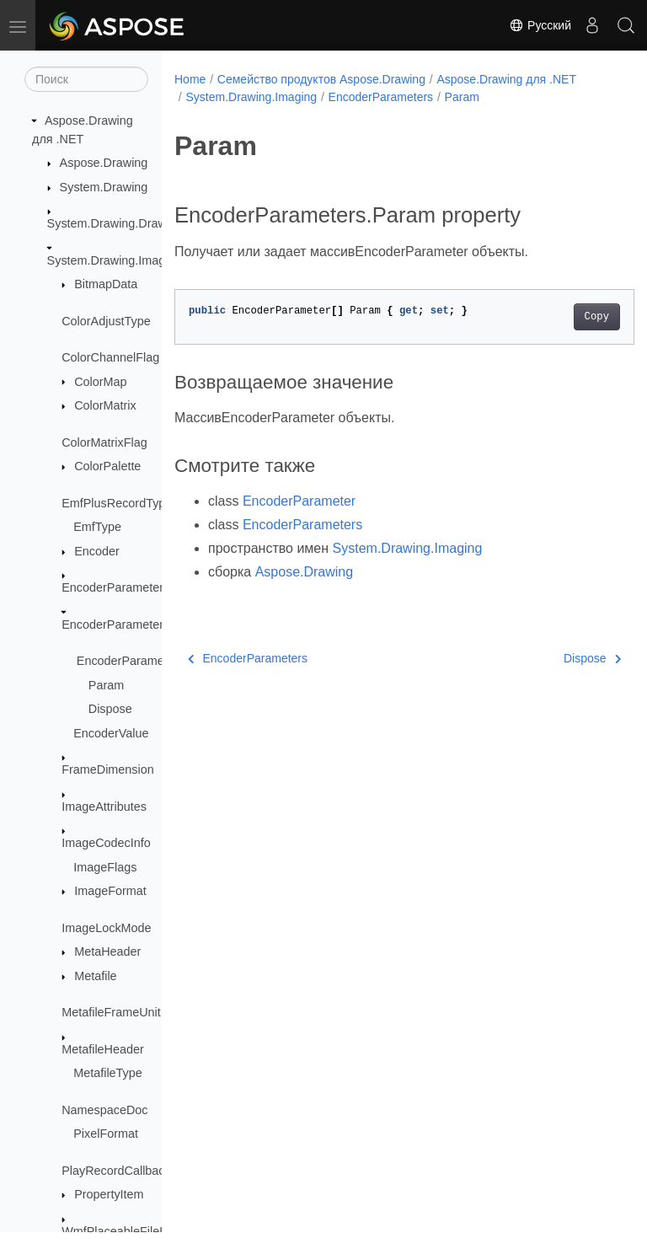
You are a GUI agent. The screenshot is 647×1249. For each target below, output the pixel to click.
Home (190, 79)
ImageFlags (104, 867)
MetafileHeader (102, 1049)
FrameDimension (107, 769)
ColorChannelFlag (110, 357)
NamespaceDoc (104, 1110)
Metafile (95, 976)
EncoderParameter (112, 587)
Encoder (97, 551)
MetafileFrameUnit (111, 1012)
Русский (540, 25)
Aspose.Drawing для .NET (506, 79)
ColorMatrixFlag (104, 442)
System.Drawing (104, 187)
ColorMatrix (105, 405)
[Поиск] (86, 79)
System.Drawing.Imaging (114, 260)
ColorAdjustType (106, 321)
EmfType (97, 526)
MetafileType (107, 1073)
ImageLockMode (106, 928)
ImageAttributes (104, 806)
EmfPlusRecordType (116, 503)
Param (106, 685)
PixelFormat (105, 1133)
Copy (564, 317)
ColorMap (100, 382)
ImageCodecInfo (106, 843)
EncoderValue (110, 733)
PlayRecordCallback (116, 1170)
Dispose (110, 709)
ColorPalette (107, 466)
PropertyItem (108, 1194)
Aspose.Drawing (104, 162)
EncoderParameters (115, 624)
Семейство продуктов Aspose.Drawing (321, 79)
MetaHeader (107, 951)
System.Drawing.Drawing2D (123, 223)
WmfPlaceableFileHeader (130, 1231)
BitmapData (105, 284)
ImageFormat (110, 891)
